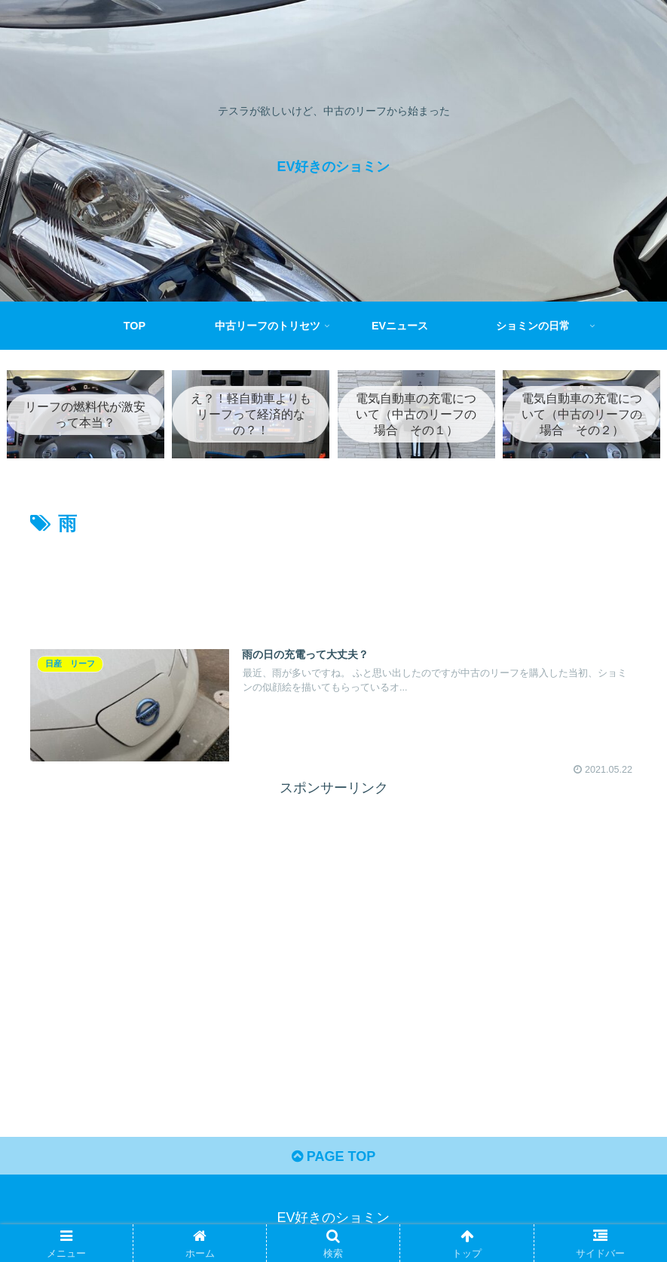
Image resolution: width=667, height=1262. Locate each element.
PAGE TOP (333, 1156)
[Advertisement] (333, 583)
